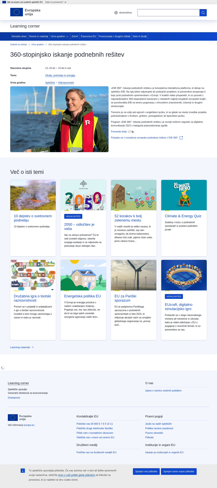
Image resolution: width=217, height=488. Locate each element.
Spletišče (50, 82)
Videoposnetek (66, 82)
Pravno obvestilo (154, 433)
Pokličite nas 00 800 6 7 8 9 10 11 (95, 424)
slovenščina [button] (123, 13)
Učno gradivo (58, 36)
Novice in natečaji (38, 36)
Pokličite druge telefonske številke (95, 428)
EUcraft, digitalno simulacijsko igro (178, 307)
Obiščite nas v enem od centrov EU (95, 437)
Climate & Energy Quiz (183, 216)
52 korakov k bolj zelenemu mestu (128, 218)
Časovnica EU (88, 36)
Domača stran (19, 36)
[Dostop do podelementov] (67, 36)
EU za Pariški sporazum (125, 298)
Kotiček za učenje (18, 44)
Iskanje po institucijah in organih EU (164, 452)
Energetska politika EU (82, 296)
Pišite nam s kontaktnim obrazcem (95, 433)
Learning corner (18, 383)
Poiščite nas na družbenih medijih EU (96, 452)
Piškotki (149, 437)
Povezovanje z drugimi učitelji (114, 36)
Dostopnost (14, 397)
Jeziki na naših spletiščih (158, 424)
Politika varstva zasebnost (159, 428)
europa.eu (29, 425)
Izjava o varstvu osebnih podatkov (163, 390)
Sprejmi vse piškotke (146, 471)
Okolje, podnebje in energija (60, 75)
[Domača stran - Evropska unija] (25, 12)
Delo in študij (140, 36)
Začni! (75, 36)
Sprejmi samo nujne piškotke (178, 471)
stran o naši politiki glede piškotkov (76, 475)
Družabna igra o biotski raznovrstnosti (32, 298)
